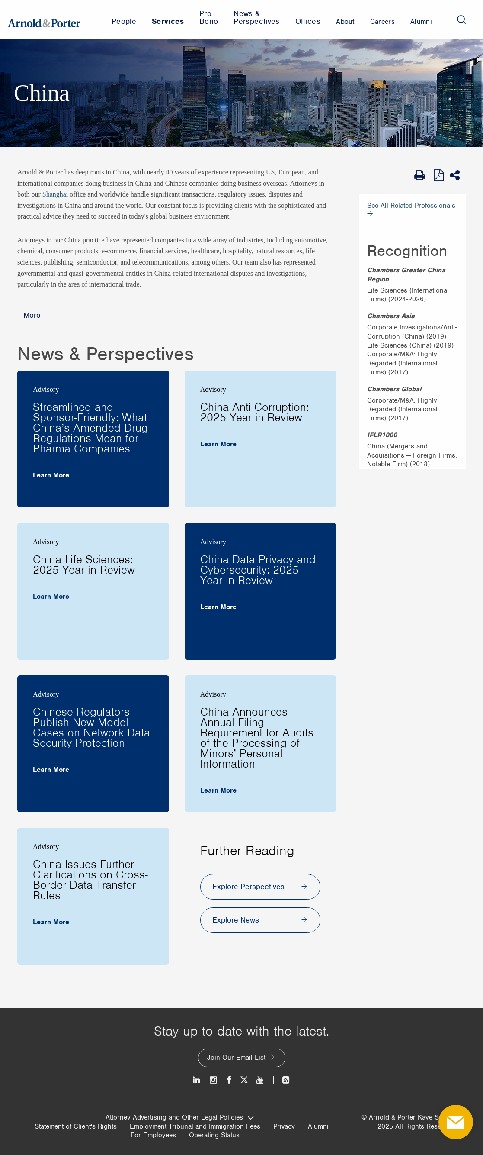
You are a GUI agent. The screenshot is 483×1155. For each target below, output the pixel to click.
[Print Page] (421, 175)
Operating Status (214, 1135)
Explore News (235, 920)
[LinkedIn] (197, 1080)
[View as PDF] (439, 175)
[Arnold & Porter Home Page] (44, 19)
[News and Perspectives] (282, 1080)
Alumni (318, 1126)
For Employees (153, 1135)
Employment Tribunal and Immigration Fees (195, 1126)
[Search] (461, 19)
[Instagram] (214, 1080)
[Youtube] (260, 1080)
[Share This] (458, 175)
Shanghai (55, 194)
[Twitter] (244, 1080)
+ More (29, 315)
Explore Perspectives (248, 886)
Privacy (284, 1126)
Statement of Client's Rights (76, 1126)
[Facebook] (229, 1080)
